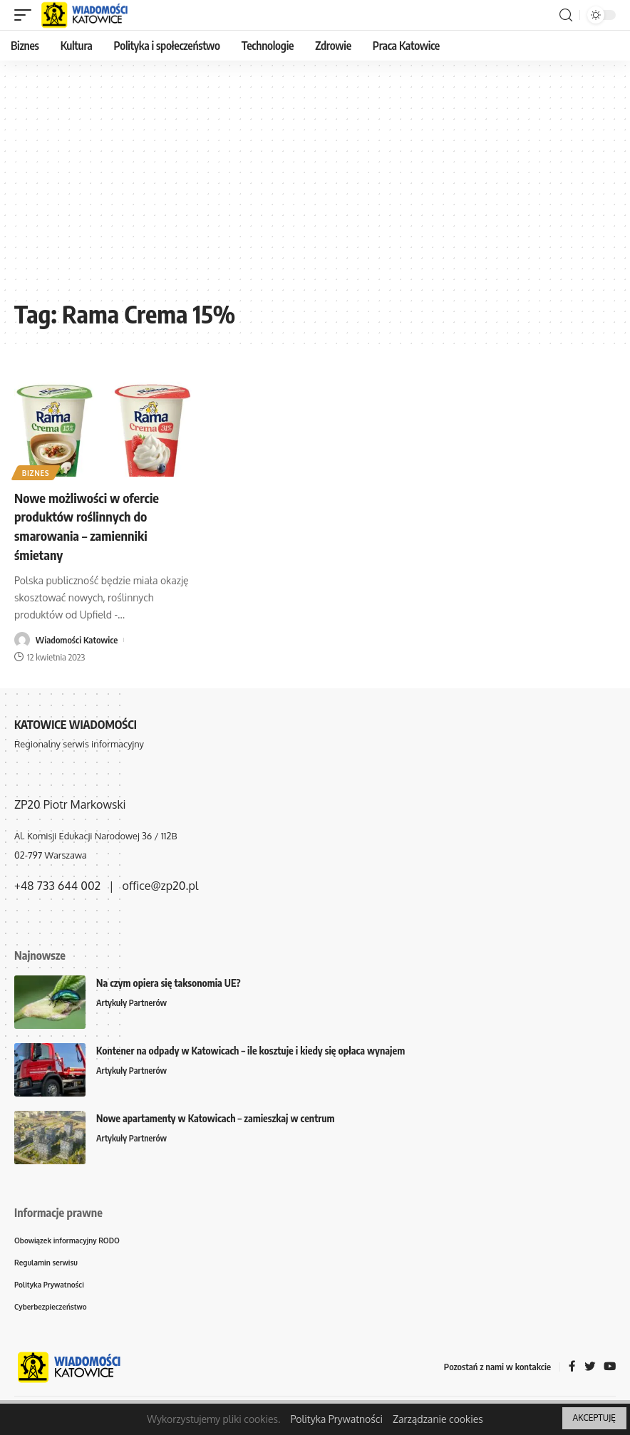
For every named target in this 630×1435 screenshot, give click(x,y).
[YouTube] (609, 1368)
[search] (566, 15)
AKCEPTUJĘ (594, 1417)
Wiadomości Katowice (77, 637)
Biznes (37, 472)
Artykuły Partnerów (133, 1001)
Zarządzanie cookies (438, 1419)
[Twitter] (588, 1368)
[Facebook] (570, 1368)
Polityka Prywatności (336, 1419)
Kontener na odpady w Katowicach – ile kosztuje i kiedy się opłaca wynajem (250, 1048)
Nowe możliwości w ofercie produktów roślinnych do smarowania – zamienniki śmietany (94, 524)
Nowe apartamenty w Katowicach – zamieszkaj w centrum (215, 1116)
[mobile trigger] (26, 15)
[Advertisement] (315, 185)
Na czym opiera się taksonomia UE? (168, 981)
